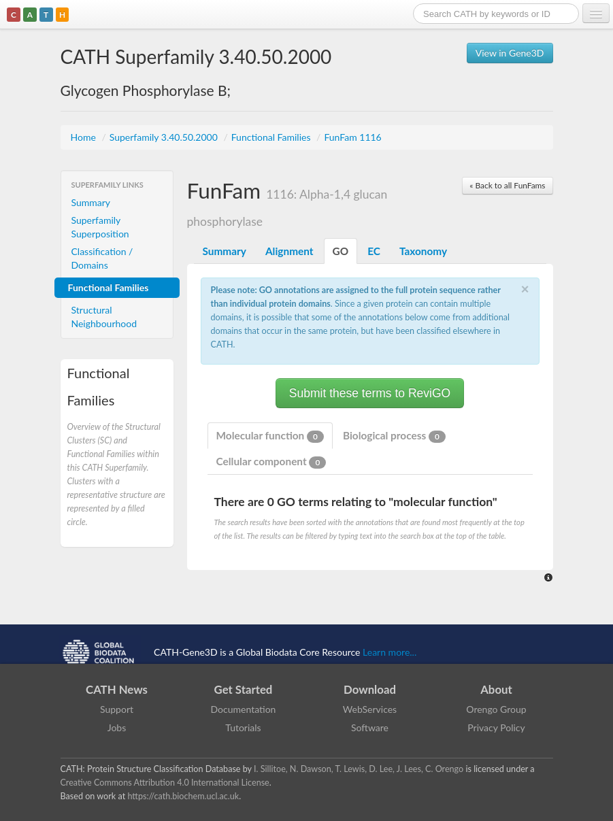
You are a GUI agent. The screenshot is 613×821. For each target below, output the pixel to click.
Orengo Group (496, 709)
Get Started (243, 689)
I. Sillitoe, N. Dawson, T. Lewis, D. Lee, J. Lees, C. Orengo (358, 769)
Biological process (394, 436)
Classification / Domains (102, 258)
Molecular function (270, 436)
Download (370, 689)
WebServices (370, 709)
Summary (91, 202)
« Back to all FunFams (507, 185)
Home (85, 137)
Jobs (117, 727)
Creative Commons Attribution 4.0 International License (165, 782)
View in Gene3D (510, 52)
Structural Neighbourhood (104, 316)
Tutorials (243, 727)
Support (116, 709)
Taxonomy (423, 251)
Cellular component (271, 462)
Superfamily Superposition (100, 226)
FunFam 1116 (352, 137)
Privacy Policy (496, 727)
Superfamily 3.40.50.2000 (165, 137)
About (496, 689)
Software (369, 727)
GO (341, 251)
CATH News (117, 689)
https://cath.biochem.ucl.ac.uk (183, 796)
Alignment (289, 251)
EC (373, 251)
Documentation (243, 709)
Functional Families (272, 137)
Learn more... (389, 651)
